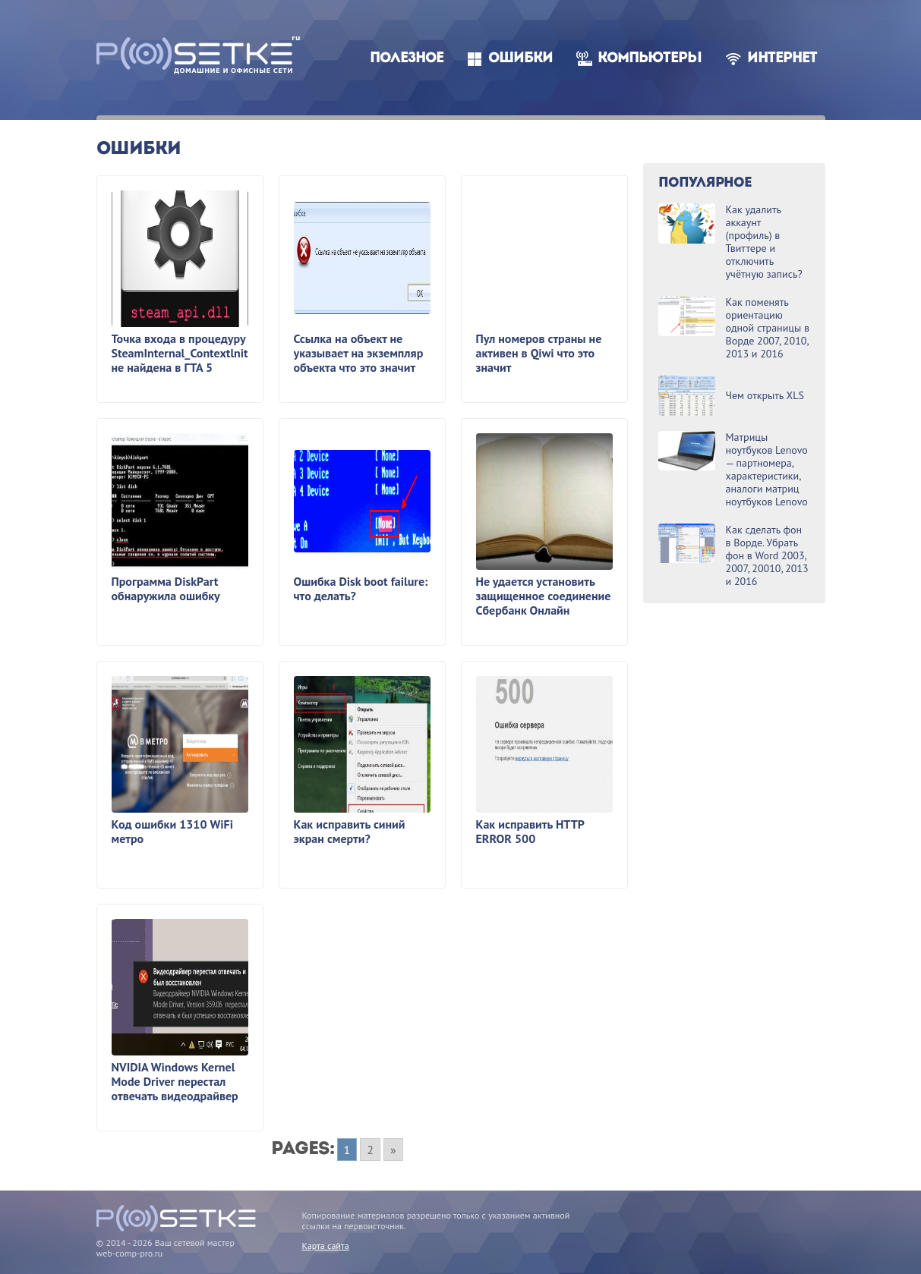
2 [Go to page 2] (370, 1149)
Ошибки (520, 59)
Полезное (406, 59)
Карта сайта (325, 1245)
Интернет (782, 59)
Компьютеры (650, 59)
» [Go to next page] (393, 1149)
